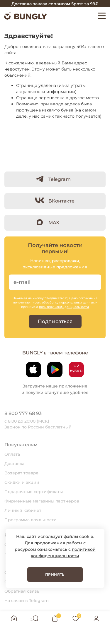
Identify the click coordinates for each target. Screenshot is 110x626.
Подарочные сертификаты (33, 491)
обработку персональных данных (68, 302)
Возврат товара (21, 473)
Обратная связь (21, 591)
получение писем (26, 302)
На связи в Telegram (26, 600)
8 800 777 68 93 (23, 413)
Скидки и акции (21, 482)
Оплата (12, 454)
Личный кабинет (22, 510)
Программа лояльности (30, 519)
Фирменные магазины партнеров (41, 501)
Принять (55, 574)
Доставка (14, 463)
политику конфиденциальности (64, 307)
